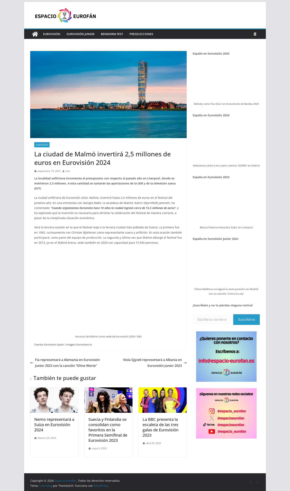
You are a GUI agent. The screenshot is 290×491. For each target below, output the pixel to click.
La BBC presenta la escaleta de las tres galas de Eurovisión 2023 (160, 427)
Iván (67, 171)
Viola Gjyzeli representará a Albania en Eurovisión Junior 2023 (155, 363)
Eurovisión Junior (80, 34)
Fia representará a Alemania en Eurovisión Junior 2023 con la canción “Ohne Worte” (65, 363)
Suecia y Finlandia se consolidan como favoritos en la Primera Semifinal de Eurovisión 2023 (107, 430)
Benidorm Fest (112, 34)
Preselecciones (141, 34)
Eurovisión (51, 34)
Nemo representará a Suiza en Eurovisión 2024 (54, 425)
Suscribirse (246, 319)
